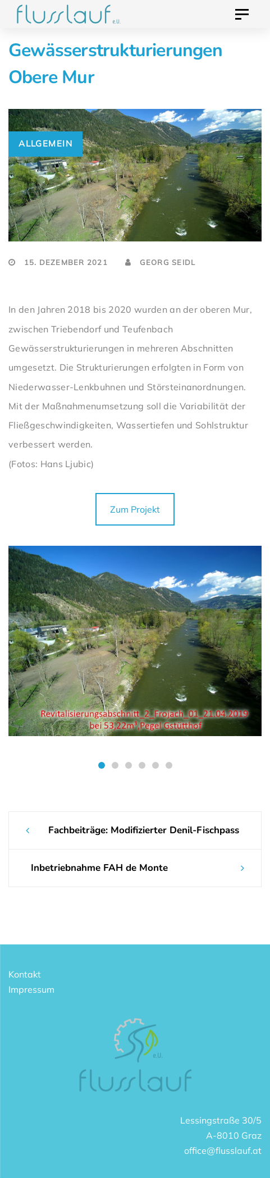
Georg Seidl (160, 262)
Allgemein (45, 143)
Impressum (31, 989)
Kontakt (24, 974)
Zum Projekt (135, 509)
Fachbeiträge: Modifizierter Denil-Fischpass (143, 830)
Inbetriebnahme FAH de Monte (99, 867)
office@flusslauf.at (223, 1150)
